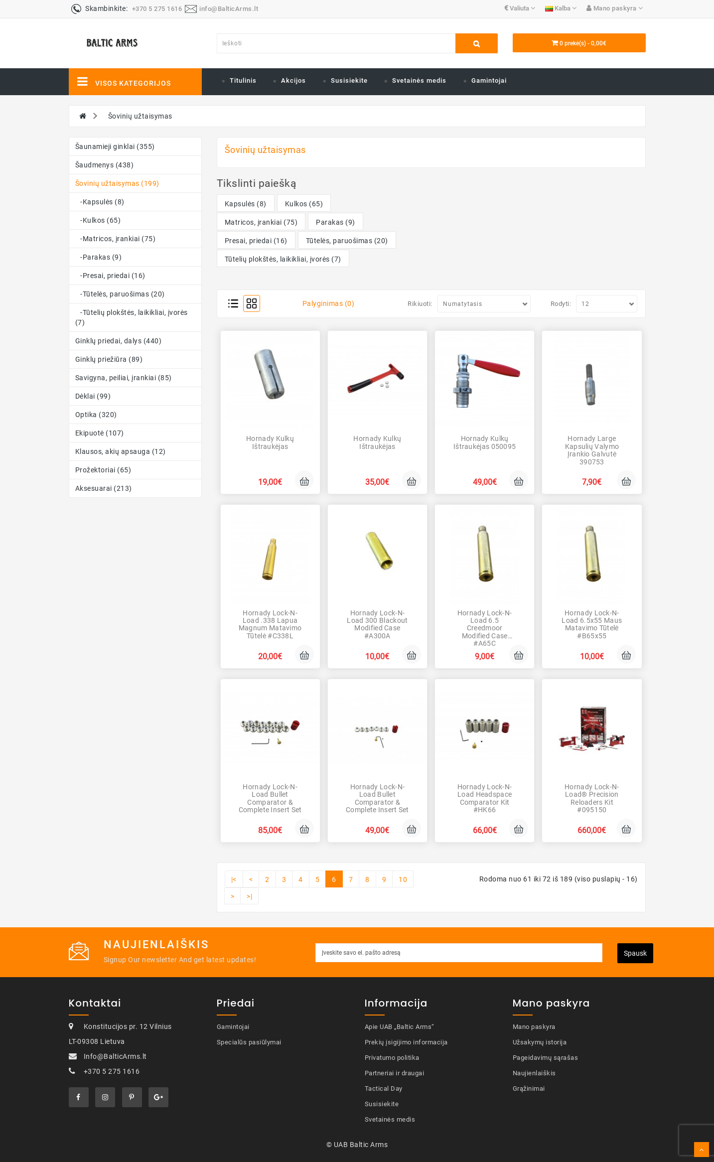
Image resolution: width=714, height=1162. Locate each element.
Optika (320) (96, 415)
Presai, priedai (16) (256, 241)
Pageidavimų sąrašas (545, 1057)
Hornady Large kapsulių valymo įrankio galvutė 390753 (592, 450)
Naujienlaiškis (534, 1073)
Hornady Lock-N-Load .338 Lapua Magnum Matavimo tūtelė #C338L (270, 624)
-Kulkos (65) (98, 220)
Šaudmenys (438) (104, 165)
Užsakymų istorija (540, 1042)
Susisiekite (349, 80)
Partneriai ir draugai (395, 1073)
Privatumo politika (392, 1057)
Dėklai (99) (93, 396)
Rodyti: (561, 303)
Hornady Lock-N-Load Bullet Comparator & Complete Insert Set (270, 798)
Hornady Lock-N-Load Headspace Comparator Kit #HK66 (484, 798)
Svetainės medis (419, 80)
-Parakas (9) (98, 257)
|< (234, 879)
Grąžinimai (529, 1088)
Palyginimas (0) (328, 303)
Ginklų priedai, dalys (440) (118, 341)
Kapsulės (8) (246, 204)
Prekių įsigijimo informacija (406, 1042)
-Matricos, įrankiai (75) (115, 239)
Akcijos (293, 80)
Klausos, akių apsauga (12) (120, 451)
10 (403, 879)
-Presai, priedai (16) (110, 276)
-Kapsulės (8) (100, 202)
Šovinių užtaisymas (140, 116)
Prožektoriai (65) (103, 470)
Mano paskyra (534, 1026)
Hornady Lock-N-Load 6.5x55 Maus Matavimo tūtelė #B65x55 (592, 624)
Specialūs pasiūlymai (249, 1042)
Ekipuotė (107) (99, 433)
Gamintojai (489, 80)
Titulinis (243, 80)
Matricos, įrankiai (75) (261, 222)
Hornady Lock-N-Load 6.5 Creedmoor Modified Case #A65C (484, 628)
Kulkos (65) (304, 204)
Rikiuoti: (420, 303)
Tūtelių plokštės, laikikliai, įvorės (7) (283, 259)
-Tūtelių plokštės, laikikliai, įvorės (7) (131, 317)
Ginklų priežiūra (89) (109, 359)
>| (249, 896)
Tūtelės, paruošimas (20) (347, 241)
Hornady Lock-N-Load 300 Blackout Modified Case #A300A (377, 624)
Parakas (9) (335, 222)
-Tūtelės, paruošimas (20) (120, 294)
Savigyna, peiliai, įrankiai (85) (123, 378)
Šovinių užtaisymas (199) (117, 183)
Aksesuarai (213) (103, 488)
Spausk (635, 953)
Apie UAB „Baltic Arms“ (399, 1026)
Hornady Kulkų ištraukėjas (270, 442)
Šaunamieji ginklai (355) (115, 146)
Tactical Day (384, 1088)
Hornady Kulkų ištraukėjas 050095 (484, 442)
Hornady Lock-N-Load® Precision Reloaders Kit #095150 (592, 798)
